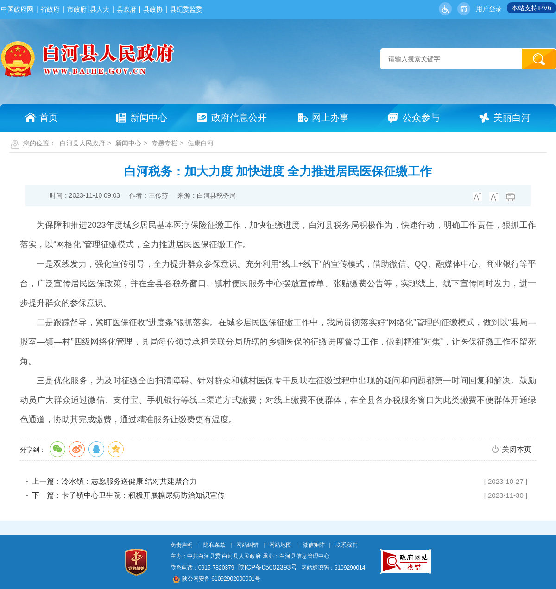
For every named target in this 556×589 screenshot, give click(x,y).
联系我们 (346, 545)
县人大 (99, 9)
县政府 (126, 9)
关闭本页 (516, 449)
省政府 (50, 9)
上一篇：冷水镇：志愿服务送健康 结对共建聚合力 (114, 481)
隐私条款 (214, 545)
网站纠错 (247, 545)
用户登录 (489, 9)
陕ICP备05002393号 (267, 567)
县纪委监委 (186, 9)
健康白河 (201, 143)
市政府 (77, 9)
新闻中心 (128, 143)
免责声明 (182, 545)
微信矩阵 (314, 545)
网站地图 (280, 545)
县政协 (153, 9)
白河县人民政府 (82, 143)
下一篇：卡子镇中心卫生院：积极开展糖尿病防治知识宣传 (128, 495)
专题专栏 (164, 143)
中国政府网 (17, 9)
